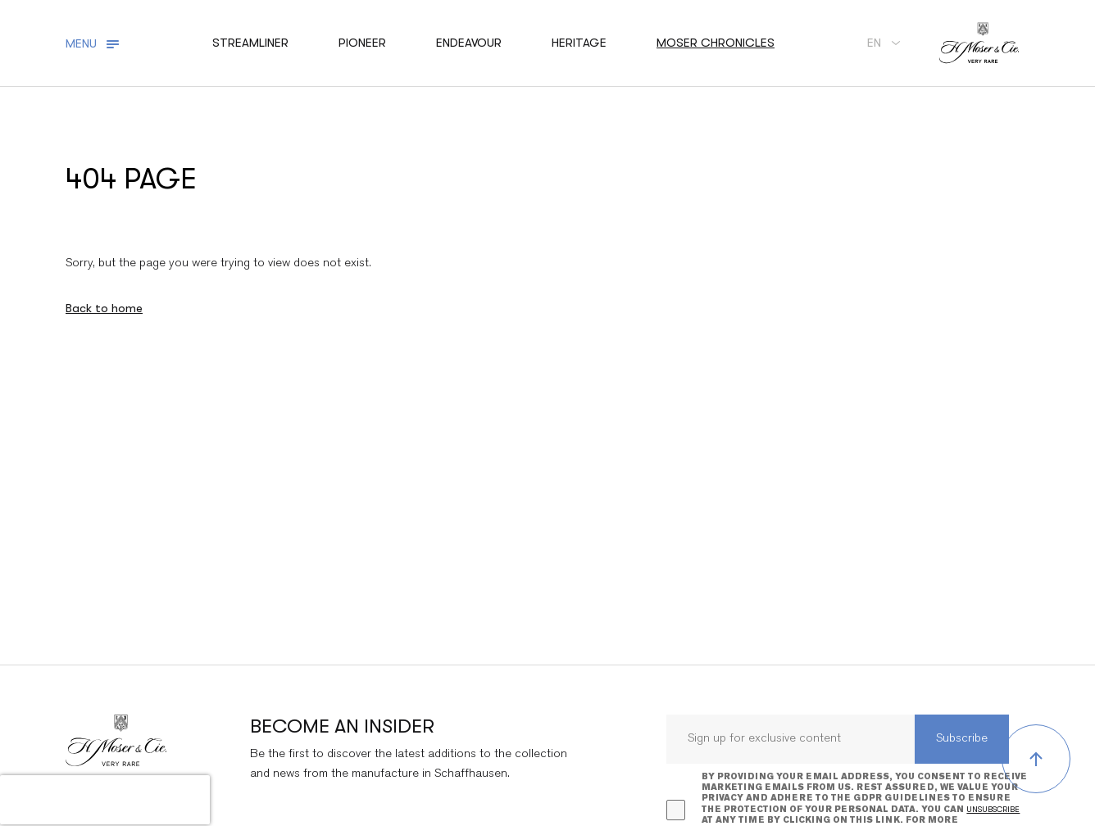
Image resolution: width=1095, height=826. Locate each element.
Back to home (104, 308)
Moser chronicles (716, 42)
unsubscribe (993, 809)
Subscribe (962, 739)
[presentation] (105, 799)
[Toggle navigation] (95, 43)
